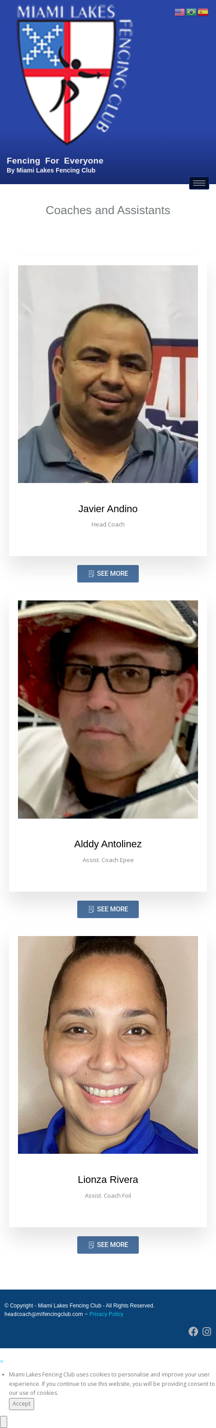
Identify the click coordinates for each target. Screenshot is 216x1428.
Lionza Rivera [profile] (108, 1179)
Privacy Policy (106, 1314)
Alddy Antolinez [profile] (107, 844)
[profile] (108, 498)
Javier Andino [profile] (107, 508)
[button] (1, 1361)
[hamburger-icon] (199, 183)
